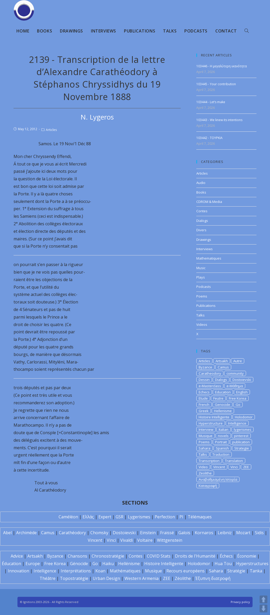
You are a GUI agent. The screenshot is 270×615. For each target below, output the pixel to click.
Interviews (204, 249)
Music (200, 268)
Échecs (226, 556)
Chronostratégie (108, 556)
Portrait (221, 442)
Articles (51, 130)
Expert (104, 517)
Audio (200, 182)
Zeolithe (205, 473)
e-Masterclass (210, 385)
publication (241, 442)
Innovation (18, 571)
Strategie (241, 448)
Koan (100, 571)
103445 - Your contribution (216, 84)
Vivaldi (126, 540)
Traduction (220, 454)
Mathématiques (125, 571)
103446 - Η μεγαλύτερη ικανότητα (221, 66)
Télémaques (200, 517)
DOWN (263, 608)
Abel (7, 532)
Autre (237, 361)
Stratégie (236, 571)
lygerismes (242, 429)
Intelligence (237, 423)
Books (201, 192)
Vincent (219, 467)
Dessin (204, 379)
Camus (223, 367)
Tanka (256, 571)
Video (203, 467)
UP (263, 599)
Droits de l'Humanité (195, 556)
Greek (204, 410)
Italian (223, 429)
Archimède (26, 532)
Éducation (11, 563)
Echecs (204, 392)
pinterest (241, 435)
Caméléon (68, 517)
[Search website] (247, 31)
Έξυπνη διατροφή (212, 578)
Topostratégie (74, 578)
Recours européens (185, 571)
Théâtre (47, 578)
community (235, 373)
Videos (201, 324)
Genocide (222, 404)
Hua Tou (223, 563)
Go (238, 404)
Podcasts (203, 286)
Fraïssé (167, 532)
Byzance (205, 367)
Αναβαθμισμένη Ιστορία (218, 479)
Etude (203, 398)
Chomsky (99, 532)
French (204, 404)
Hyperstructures (252, 563)
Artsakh (222, 361)
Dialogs (202, 220)
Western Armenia (141, 578)
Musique (205, 435)
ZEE (246, 467)
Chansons (77, 556)
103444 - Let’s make (210, 102)
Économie (246, 556)
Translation (234, 460)
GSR (119, 517)
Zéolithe (183, 578)
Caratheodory (210, 373)
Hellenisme (223, 410)
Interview (206, 429)
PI (181, 517)
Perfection (165, 517)
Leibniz (225, 532)
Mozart (243, 532)
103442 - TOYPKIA (209, 138)
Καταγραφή (208, 485)
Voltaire (145, 540)
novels (223, 435)
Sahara (204, 448)
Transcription (209, 460)
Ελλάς (88, 517)
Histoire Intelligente (214, 417)
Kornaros (204, 532)
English (242, 392)
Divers (201, 230)
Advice (17, 556)
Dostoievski (242, 379)
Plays (200, 277)
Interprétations (76, 571)
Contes (202, 211)
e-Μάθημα (235, 385)
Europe (33, 563)
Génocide (79, 563)
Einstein (148, 532)
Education (223, 392)
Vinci (234, 467)
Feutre (218, 398)
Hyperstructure (211, 423)
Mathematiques (208, 258)
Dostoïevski (124, 532)
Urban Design (106, 578)
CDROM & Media (209, 201)
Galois (184, 532)
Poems (201, 296)
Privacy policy (240, 602)
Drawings (203, 239)
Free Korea (237, 398)
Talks (200, 315)
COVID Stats (159, 556)
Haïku (108, 563)
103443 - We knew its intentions (219, 120)
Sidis (259, 532)
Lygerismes (139, 517)
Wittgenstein (169, 540)
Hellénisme (129, 563)
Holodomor (244, 417)
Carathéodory (72, 532)
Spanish (222, 448)
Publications (206, 305)
